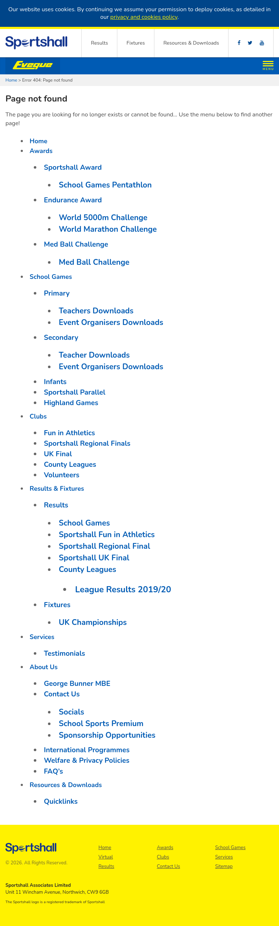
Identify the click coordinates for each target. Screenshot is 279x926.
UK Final (58, 454)
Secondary (61, 337)
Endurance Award (73, 200)
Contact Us (62, 694)
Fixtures (135, 43)
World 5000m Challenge (103, 217)
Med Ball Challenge (76, 244)
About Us (44, 667)
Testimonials (64, 653)
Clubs (38, 416)
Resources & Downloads (191, 43)
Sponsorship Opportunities (107, 735)
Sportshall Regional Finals (87, 443)
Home (11, 80)
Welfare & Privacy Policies (87, 760)
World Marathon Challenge (108, 229)
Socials (71, 712)
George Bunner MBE (77, 683)
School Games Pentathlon (105, 185)
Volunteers (62, 475)
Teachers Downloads (96, 310)
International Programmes (87, 750)
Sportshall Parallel (74, 392)
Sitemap (223, 866)
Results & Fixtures (57, 488)
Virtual (105, 857)
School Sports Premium (101, 723)
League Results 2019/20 (123, 589)
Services (42, 637)
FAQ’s (53, 771)
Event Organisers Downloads (111, 322)
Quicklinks (61, 801)
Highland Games (71, 403)
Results (99, 43)
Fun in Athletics (69, 433)
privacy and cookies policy (144, 17)
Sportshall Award (73, 167)
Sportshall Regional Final (104, 546)
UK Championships (93, 622)
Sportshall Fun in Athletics (107, 534)
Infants (55, 382)
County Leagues (70, 464)
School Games (51, 276)
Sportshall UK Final (94, 557)
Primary (57, 293)
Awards (41, 151)
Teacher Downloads (94, 355)
